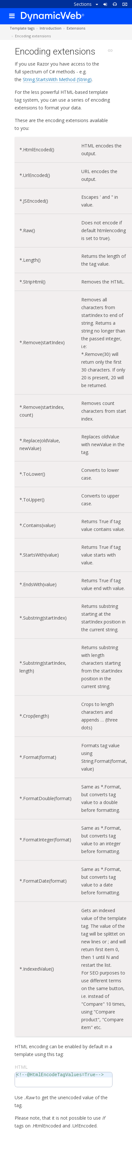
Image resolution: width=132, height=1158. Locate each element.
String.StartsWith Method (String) (57, 79)
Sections (86, 4)
